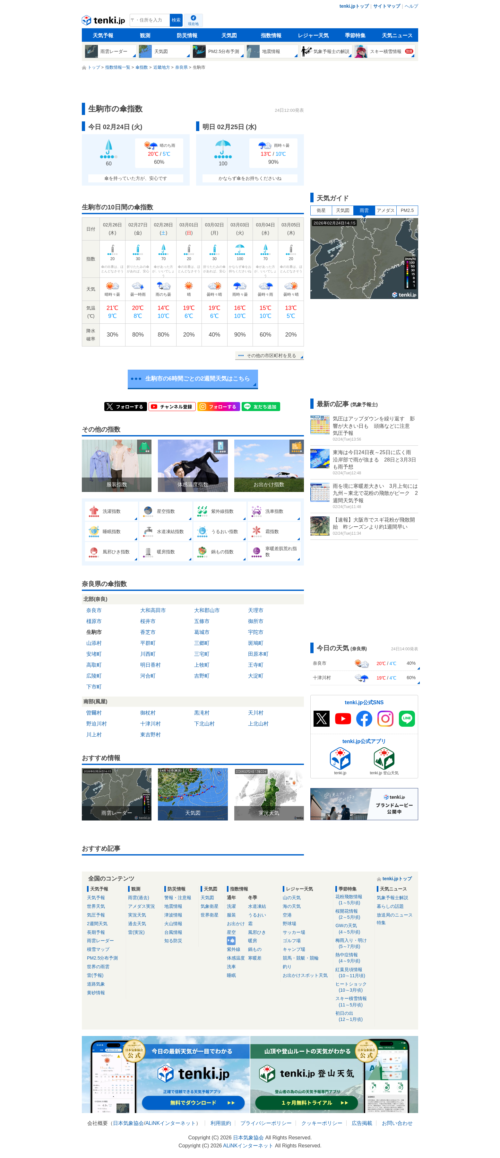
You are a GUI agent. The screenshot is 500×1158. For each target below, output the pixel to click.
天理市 (255, 610)
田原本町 (258, 654)
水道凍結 (257, 906)
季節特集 (355, 35)
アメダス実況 (141, 906)
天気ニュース (397, 35)
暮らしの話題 (390, 906)
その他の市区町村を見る (271, 355)
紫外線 (233, 949)
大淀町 (255, 676)
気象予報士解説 (392, 897)
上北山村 (258, 723)
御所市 (255, 621)
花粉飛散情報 (353, 900)
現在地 (193, 24)
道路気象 (96, 984)
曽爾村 (94, 712)
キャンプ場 (294, 949)
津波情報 (173, 914)
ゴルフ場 (292, 940)
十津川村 (150, 723)
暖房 (252, 940)
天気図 (229, 35)
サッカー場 (294, 932)
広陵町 (94, 676)
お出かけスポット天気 (305, 975)
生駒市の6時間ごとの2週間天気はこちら (197, 378)
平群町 (148, 643)
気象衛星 (210, 906)
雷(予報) (95, 975)
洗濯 (231, 906)
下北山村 (204, 723)
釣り (287, 966)
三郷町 (202, 643)
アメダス (386, 210)
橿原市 (94, 621)
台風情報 (173, 932)
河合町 (148, 676)
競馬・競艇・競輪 (301, 958)
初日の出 (353, 1016)
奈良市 (94, 610)
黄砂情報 (96, 992)
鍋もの (255, 949)
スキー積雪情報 (353, 1002)
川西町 (148, 654)
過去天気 (137, 923)
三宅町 (202, 654)
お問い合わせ (397, 1123)
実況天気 (137, 914)
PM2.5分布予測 (102, 958)
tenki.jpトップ (354, 6)
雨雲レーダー (100, 940)
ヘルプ (411, 6)
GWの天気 (353, 929)
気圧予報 (96, 914)
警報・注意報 (177, 897)
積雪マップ (98, 949)
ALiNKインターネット (170, 1123)
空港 (287, 914)
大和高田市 (153, 610)
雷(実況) (136, 932)
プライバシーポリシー (266, 1123)
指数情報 (271, 35)
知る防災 (173, 940)
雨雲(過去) (138, 897)
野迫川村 (96, 723)
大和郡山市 (207, 610)
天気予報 (103, 35)
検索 (176, 20)
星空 (231, 932)
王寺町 (255, 665)
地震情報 (173, 906)
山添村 (94, 643)
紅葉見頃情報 (353, 973)
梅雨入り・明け (353, 944)
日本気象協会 (128, 1123)
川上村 (94, 734)
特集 (381, 922)
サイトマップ (386, 6)
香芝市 (148, 632)
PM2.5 (407, 210)
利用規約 (221, 1123)
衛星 (321, 210)
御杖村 (148, 712)
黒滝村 (202, 712)
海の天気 (292, 906)
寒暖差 (255, 958)
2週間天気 (97, 923)
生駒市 (94, 632)
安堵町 (94, 654)
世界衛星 (210, 914)
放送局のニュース (395, 914)
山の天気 (292, 897)
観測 (145, 35)
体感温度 (236, 958)
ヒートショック (353, 987)
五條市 (202, 621)
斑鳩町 (255, 643)
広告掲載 (362, 1123)
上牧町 (202, 665)
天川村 (255, 712)
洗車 (231, 966)
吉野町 (202, 676)
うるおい (257, 914)
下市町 (94, 686)
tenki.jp (104, 22)
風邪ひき (257, 932)
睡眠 (231, 975)
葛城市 (202, 632)
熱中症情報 (353, 958)
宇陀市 (255, 632)
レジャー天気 (313, 35)
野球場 (289, 923)
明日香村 (150, 665)
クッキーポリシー (321, 1123)
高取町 (94, 665)
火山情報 (173, 923)
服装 (231, 914)
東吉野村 (150, 734)
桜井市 (148, 621)
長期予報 (96, 932)
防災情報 (187, 35)
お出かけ (236, 923)
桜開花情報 (353, 914)
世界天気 (96, 906)
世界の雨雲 (98, 966)
